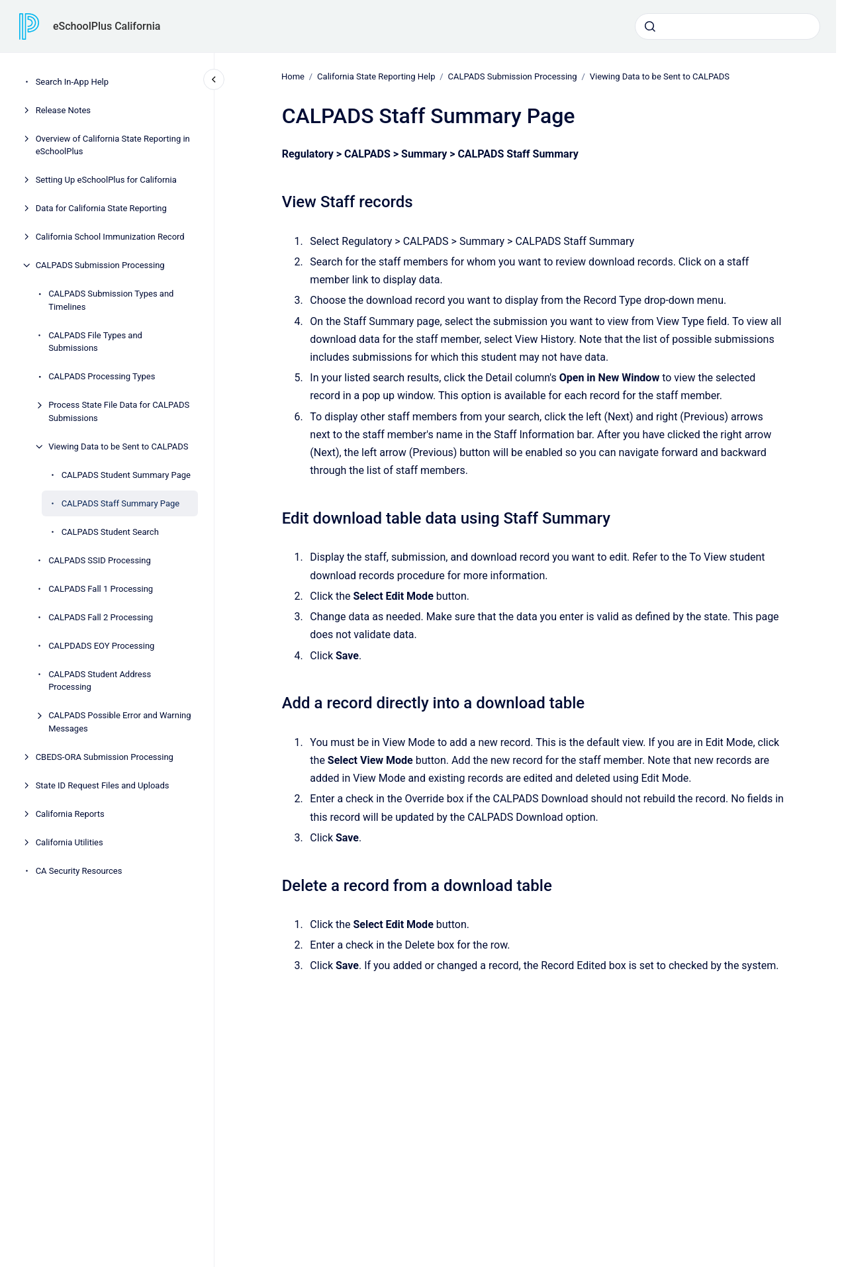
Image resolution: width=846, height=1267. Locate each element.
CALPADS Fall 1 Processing (100, 589)
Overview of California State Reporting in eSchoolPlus (113, 145)
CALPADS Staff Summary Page (121, 503)
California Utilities (69, 842)
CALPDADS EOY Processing (101, 646)
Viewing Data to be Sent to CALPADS (118, 446)
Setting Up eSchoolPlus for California (106, 180)
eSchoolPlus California (106, 26)
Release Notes (63, 110)
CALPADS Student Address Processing (99, 680)
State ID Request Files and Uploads (102, 785)
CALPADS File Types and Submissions (95, 341)
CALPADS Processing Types (101, 376)
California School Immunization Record (110, 237)
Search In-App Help (72, 82)
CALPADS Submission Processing (100, 265)
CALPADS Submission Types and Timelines (110, 300)
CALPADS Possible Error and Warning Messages (119, 721)
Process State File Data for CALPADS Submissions (118, 411)
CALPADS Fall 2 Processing (100, 617)
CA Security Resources (79, 871)
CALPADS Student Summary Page (126, 475)
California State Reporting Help (376, 76)
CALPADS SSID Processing (99, 560)
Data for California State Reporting (101, 208)
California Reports (70, 814)
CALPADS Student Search (110, 532)
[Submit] (650, 26)
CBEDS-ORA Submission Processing (104, 757)
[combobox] (727, 26)
